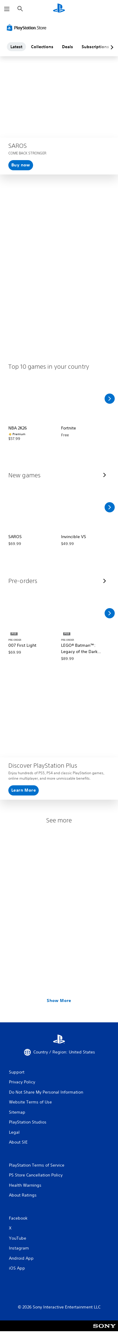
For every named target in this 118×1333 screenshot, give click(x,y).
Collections (42, 46)
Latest (16, 46)
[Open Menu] (6, 9)
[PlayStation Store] (28, 27)
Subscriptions (95, 46)
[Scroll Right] (110, 399)
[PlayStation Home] (59, 9)
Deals (67, 46)
